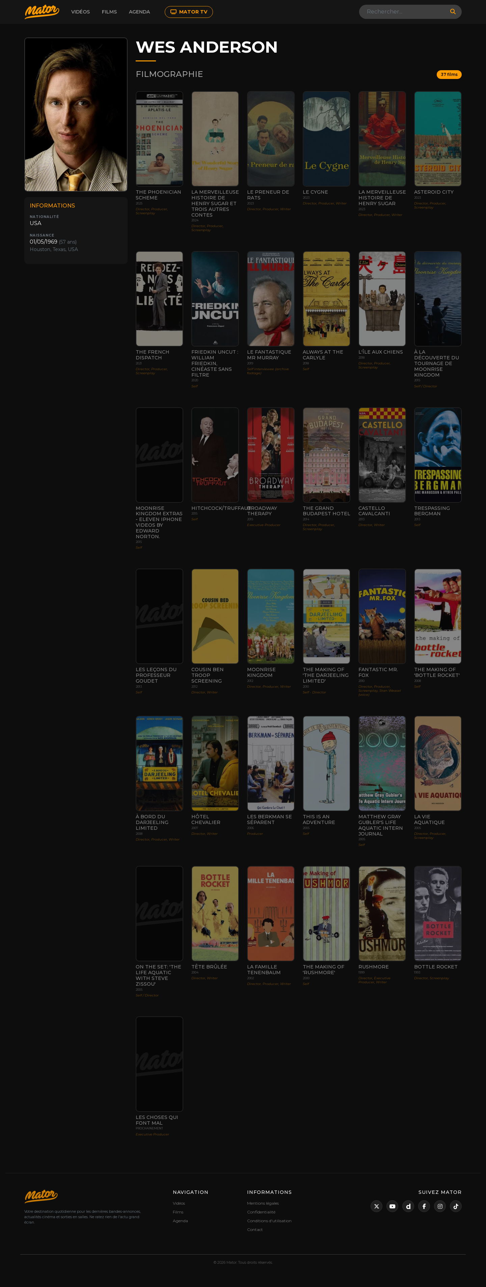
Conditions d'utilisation (269, 1220)
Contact (255, 1229)
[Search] (402, 12)
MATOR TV (188, 12)
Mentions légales (263, 1203)
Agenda (139, 12)
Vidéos (80, 12)
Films (109, 12)
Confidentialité (261, 1211)
